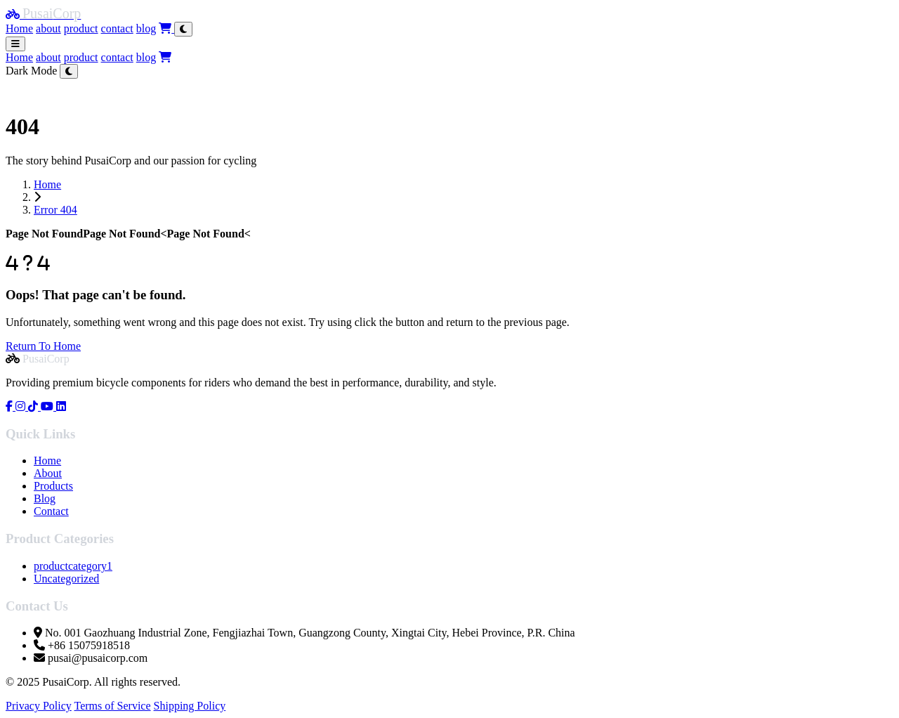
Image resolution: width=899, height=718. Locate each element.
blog (146, 28)
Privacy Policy (39, 706)
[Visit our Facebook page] (10, 406)
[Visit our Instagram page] (21, 406)
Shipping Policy (190, 706)
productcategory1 (73, 566)
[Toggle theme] (183, 29)
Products (53, 486)
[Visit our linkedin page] (61, 406)
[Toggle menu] (15, 44)
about (48, 28)
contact (117, 28)
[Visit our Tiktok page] (34, 406)
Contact (51, 511)
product (81, 28)
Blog (44, 498)
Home (19, 28)
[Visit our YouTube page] (48, 406)
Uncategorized (66, 579)
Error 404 (55, 210)
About (48, 473)
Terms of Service (112, 706)
